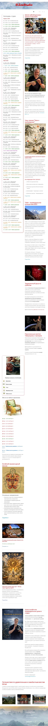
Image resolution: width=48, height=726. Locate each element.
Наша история (9, 384)
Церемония (8, 381)
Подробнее (27, 57)
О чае (7, 387)
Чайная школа (9, 393)
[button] (44, 12)
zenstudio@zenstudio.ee (30, 676)
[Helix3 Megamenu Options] (33, 11)
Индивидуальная (9, 390)
